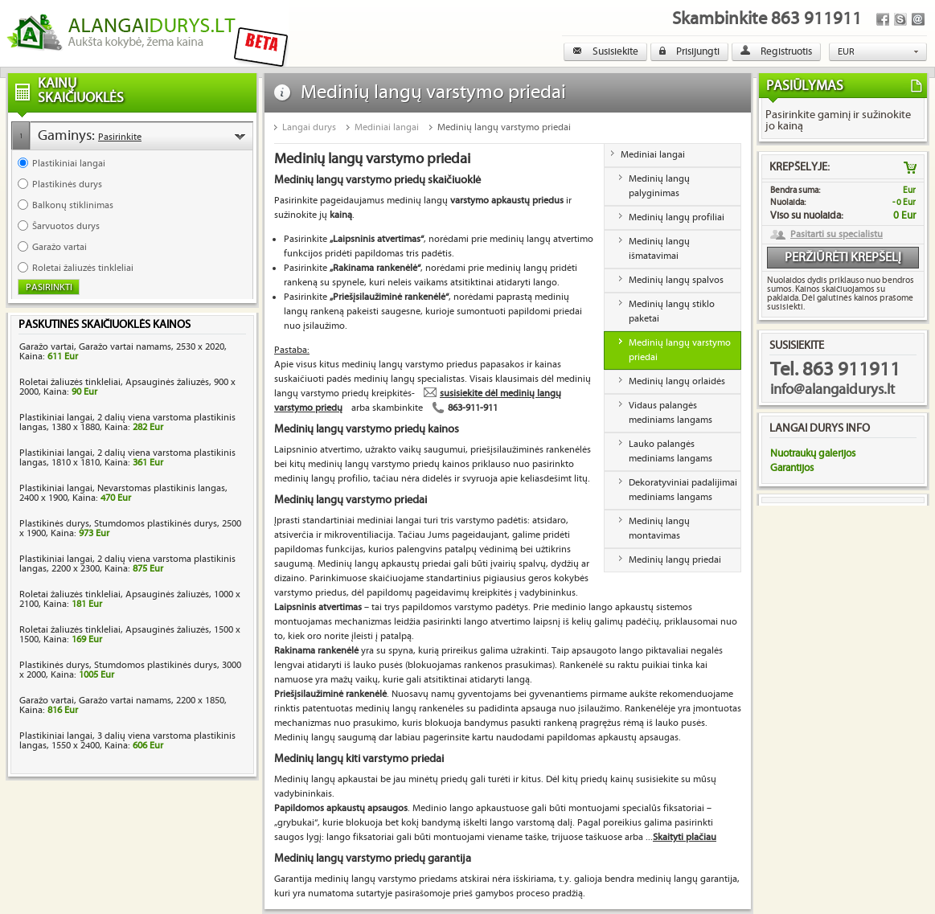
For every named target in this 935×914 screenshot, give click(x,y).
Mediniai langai (387, 127)
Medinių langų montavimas (659, 528)
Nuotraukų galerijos (812, 453)
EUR (846, 52)
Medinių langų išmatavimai (659, 249)
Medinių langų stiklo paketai (672, 311)
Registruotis (776, 51)
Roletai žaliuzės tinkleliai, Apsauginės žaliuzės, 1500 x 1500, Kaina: (129, 635)
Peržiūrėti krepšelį (843, 257)
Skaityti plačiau (684, 837)
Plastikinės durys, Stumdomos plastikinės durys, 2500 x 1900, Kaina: (130, 528)
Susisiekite (605, 51)
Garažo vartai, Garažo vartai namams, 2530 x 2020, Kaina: (123, 352)
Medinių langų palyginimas (659, 186)
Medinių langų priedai (675, 560)
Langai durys (309, 127)
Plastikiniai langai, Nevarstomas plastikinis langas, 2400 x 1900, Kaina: (123, 493)
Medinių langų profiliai (676, 217)
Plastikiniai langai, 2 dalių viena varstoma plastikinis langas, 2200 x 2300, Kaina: (127, 564)
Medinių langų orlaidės (677, 381)
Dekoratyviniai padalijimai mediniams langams (683, 490)
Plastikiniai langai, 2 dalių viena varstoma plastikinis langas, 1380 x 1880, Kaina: (127, 422)
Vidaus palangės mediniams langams (670, 413)
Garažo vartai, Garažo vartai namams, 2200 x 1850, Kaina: (123, 705)
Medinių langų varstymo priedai (504, 127)
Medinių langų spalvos (676, 280)
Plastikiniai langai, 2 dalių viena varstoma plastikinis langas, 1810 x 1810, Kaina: (127, 458)
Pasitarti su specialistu (836, 235)
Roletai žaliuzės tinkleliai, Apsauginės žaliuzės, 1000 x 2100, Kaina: (129, 599)
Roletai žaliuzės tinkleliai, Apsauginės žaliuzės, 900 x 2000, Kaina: (127, 387)
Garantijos (792, 467)
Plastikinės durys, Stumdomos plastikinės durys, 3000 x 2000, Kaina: (130, 670)
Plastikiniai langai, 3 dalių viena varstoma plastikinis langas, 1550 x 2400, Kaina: (127, 741)
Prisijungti (689, 51)
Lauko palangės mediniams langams (670, 451)
